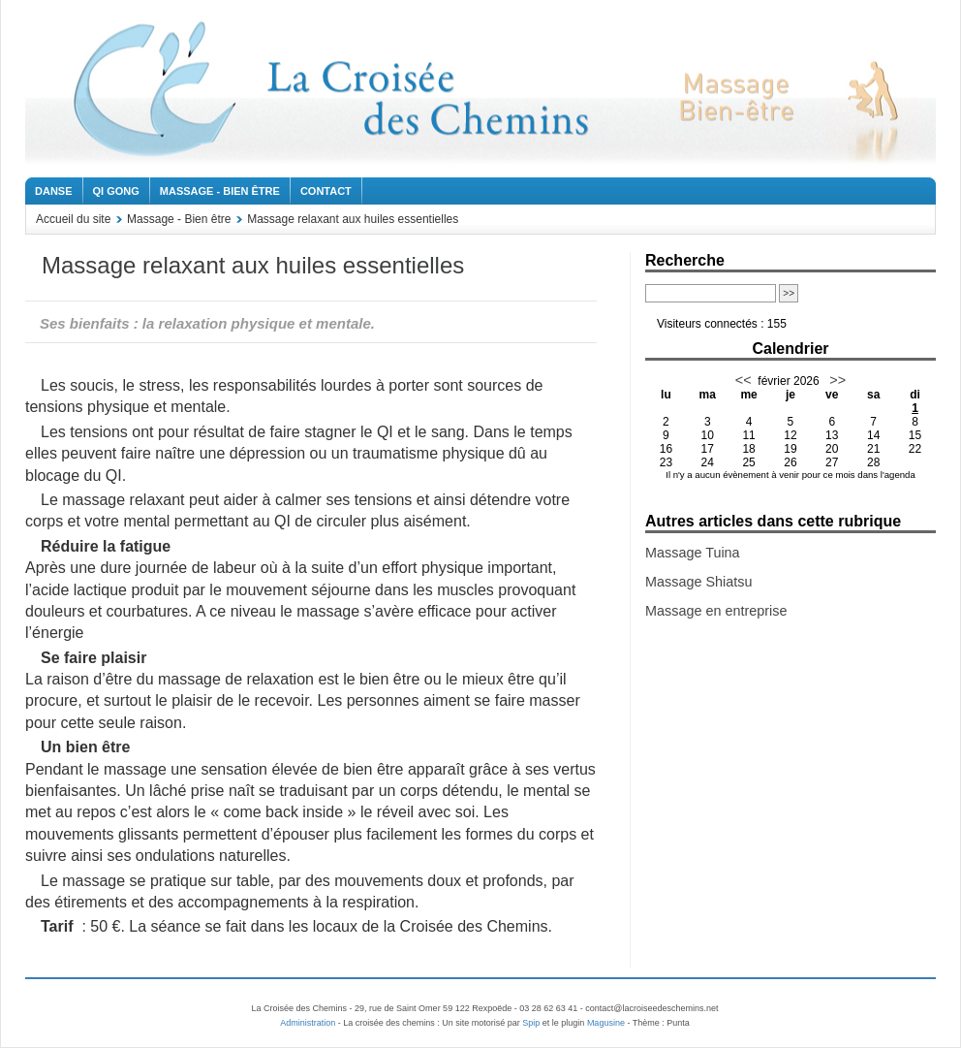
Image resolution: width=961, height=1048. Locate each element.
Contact (326, 191)
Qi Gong (116, 191)
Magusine (606, 1023)
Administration (307, 1023)
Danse (54, 191)
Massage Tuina (692, 552)
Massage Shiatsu (698, 581)
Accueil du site (73, 219)
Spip (531, 1023)
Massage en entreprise (716, 611)
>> (835, 380)
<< (743, 380)
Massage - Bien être (220, 191)
